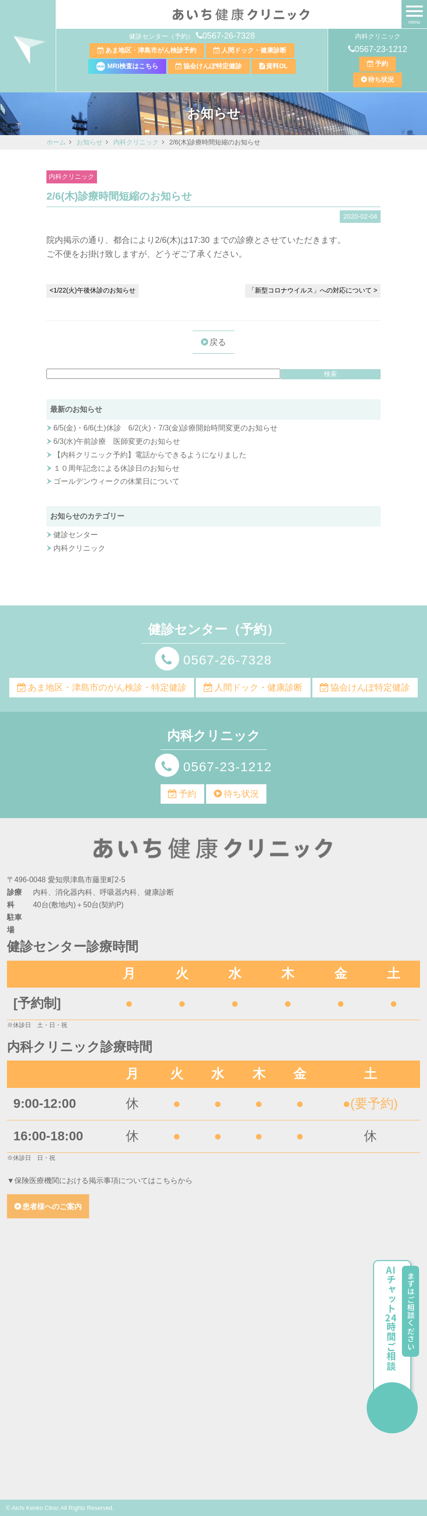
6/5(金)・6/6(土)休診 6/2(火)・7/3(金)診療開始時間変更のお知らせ (165, 428)
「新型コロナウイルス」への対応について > (312, 290)
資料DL (277, 66)
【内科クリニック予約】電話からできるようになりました (149, 455)
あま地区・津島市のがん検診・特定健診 (107, 687)
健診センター (75, 535)
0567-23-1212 (381, 49)
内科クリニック (71, 176)
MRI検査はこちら (127, 66)
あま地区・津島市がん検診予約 (150, 50)
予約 (381, 63)
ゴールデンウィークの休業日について (116, 481)
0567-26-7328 (228, 35)
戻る (217, 342)
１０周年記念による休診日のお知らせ (116, 468)
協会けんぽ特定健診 (212, 66)
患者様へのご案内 (52, 1206)
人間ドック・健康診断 (253, 50)
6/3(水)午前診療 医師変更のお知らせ (116, 441)
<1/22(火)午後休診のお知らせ (93, 290)
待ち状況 (381, 79)
